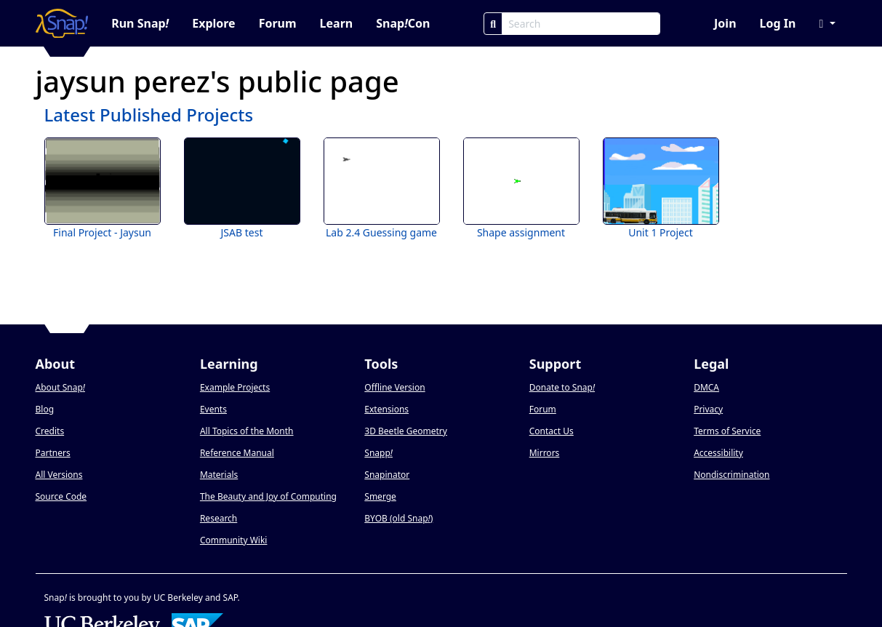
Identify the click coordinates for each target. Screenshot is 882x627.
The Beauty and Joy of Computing (268, 496)
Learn (336, 23)
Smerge (380, 496)
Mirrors (544, 453)
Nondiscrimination (731, 474)
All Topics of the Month (247, 431)
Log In (778, 23)
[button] (827, 23)
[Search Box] (581, 23)
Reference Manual (237, 453)
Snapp (378, 453)
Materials (219, 474)
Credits (50, 431)
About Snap (60, 387)
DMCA (706, 387)
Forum (278, 23)
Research (218, 518)
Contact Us (551, 431)
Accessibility (718, 453)
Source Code (61, 496)
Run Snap (140, 23)
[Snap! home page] (62, 23)
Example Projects (235, 387)
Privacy (708, 409)
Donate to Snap (562, 387)
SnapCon (403, 23)
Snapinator (386, 474)
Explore (213, 23)
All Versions (59, 474)
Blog (45, 409)
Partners (53, 453)
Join (725, 23)
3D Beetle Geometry (405, 431)
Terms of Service (727, 431)
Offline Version (394, 387)
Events (213, 409)
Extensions (386, 409)
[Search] (493, 23)
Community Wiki (234, 540)
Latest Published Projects (149, 115)
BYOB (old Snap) (398, 518)
